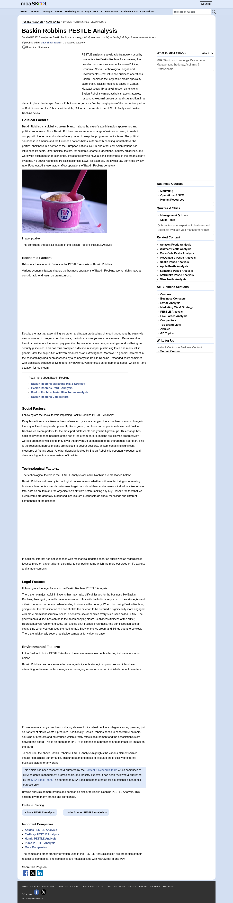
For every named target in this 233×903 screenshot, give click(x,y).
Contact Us (48, 886)
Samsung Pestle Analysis (176, 270)
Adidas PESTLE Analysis (41, 829)
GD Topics (167, 333)
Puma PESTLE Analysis (40, 843)
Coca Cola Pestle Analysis (177, 253)
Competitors (168, 320)
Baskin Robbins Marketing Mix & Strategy (58, 383)
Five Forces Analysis (173, 316)
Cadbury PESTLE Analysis (42, 834)
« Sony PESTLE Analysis (40, 812)
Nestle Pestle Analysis (174, 261)
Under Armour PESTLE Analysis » (86, 812)
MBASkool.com (37, 898)
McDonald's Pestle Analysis (178, 257)
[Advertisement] (50, 76)
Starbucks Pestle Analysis (177, 275)
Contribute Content (93, 886)
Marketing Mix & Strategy (176, 307)
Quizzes (132, 886)
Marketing (166, 191)
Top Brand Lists (170, 324)
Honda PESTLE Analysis (40, 838)
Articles (165, 329)
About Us (207, 53)
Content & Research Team (101, 770)
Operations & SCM (172, 195)
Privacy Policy (72, 886)
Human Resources (172, 199)
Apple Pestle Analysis (174, 266)
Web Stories (168, 886)
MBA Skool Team (50, 42)
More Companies (36, 847)
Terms (60, 886)
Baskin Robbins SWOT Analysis (52, 388)
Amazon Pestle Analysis (175, 244)
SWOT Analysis (170, 303)
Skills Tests (167, 219)
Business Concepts (172, 298)
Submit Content (170, 351)
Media (122, 886)
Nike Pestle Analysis (173, 279)
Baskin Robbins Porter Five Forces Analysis (59, 392)
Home (25, 886)
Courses (206, 3)
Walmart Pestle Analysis (175, 249)
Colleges (111, 886)
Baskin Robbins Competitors (50, 396)
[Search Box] (192, 12)
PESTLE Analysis (171, 311)
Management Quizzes (174, 215)
